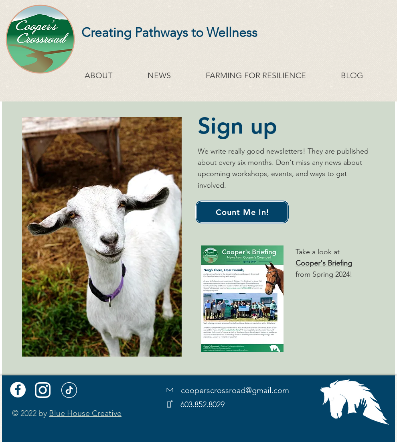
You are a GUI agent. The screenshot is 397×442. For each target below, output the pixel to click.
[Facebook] (18, 389)
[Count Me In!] (242, 212)
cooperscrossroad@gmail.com (235, 390)
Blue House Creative (85, 413)
